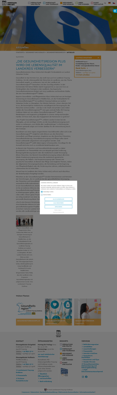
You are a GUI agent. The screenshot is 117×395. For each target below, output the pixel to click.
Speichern (58, 206)
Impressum (55, 212)
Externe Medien (46, 195)
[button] (115, 11)
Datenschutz (61, 212)
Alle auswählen (58, 199)
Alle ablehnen (58, 203)
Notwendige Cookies (47, 192)
